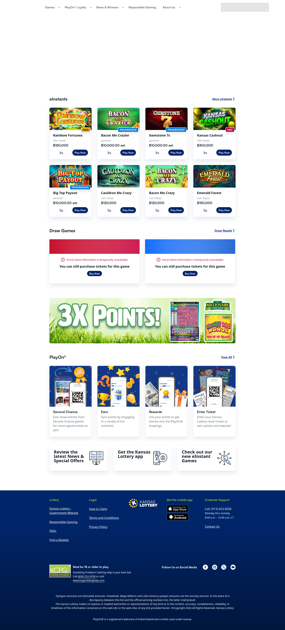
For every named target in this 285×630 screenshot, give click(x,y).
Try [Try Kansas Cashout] (205, 152)
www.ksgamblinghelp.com (89, 580)
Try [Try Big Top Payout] (61, 210)
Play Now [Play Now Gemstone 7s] (176, 152)
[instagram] (214, 567)
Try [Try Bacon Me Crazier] (109, 152)
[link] (142, 7)
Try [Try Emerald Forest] (205, 210)
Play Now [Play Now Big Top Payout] (80, 210)
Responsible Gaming (63, 522)
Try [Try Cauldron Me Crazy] (109, 210)
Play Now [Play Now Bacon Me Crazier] (128, 152)
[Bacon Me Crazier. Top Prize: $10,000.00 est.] (118, 133)
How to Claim (98, 509)
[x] (223, 567)
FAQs (52, 531)
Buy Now (94, 273)
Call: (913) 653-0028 (218, 509)
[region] (70, 133)
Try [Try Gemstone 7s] (157, 152)
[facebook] (205, 567)
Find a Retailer (59, 540)
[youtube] (233, 567)
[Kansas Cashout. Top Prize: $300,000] (214, 133)
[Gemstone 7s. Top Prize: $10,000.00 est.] (166, 133)
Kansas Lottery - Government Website (63, 511)
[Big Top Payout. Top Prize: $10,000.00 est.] (70, 191)
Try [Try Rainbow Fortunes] (61, 152)
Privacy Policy (98, 527)
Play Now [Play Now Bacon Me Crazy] (176, 210)
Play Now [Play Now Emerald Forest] (224, 210)
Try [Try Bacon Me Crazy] (157, 210)
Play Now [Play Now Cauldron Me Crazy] (128, 210)
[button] (51, 7)
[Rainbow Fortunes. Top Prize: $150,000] (70, 133)
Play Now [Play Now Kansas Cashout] (224, 152)
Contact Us (212, 527)
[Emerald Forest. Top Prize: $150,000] (214, 191)
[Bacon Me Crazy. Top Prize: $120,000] (166, 191)
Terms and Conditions (104, 518)
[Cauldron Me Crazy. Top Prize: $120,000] (118, 191)
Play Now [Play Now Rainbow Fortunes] (80, 152)
